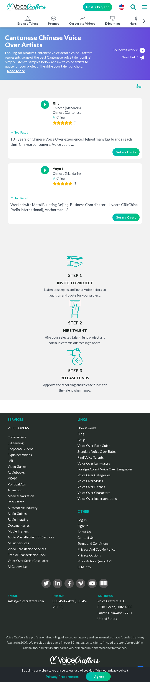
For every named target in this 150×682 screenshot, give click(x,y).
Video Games (17, 466)
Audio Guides (17, 514)
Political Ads (17, 484)
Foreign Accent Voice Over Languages (105, 469)
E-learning (112, 20)
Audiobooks (16, 472)
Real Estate (16, 502)
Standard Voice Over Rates (96, 451)
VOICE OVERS (18, 428)
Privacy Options (89, 555)
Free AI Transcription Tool (27, 555)
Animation (15, 490)
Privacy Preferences (62, 677)
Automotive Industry (23, 508)
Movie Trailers (18, 531)
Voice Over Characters (93, 493)
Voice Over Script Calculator (28, 561)
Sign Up (82, 526)
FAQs (81, 440)
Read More (16, 71)
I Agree (98, 677)
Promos (53, 20)
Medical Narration (21, 496)
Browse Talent (27, 20)
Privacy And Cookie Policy (96, 549)
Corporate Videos (82, 20)
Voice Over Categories (93, 475)
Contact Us (85, 537)
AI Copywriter (18, 566)
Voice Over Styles (90, 481)
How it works (86, 428)
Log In (82, 520)
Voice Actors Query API (94, 561)
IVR (10, 461)
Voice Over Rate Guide (93, 446)
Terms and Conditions (93, 543)
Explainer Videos (20, 455)
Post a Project (97, 7)
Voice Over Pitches (91, 487)
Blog (80, 434)
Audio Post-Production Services (31, 537)
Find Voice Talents (90, 457)
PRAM (12, 478)
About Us (84, 532)
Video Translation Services (27, 549)
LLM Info (84, 567)
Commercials (17, 437)
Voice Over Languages (93, 463)
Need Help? (133, 57)
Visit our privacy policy (111, 670)
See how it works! (129, 50)
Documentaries (19, 525)
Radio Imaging (18, 519)
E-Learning (16, 443)
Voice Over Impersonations (97, 498)
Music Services (18, 543)
